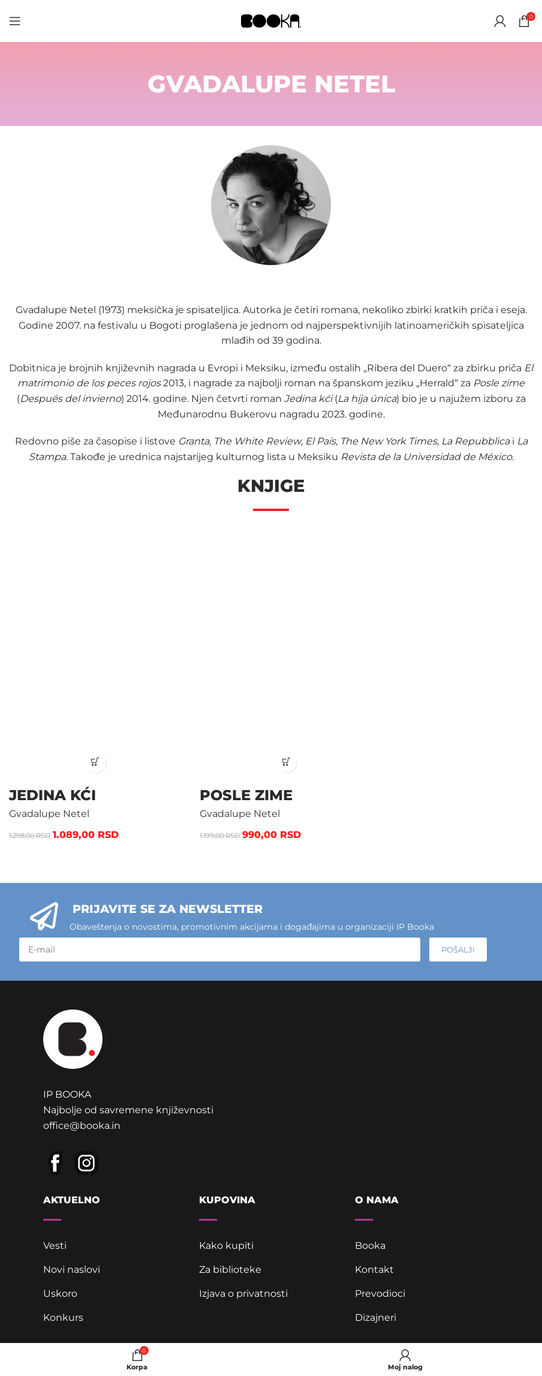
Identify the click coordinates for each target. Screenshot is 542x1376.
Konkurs (63, 1317)
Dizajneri (375, 1317)
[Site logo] (271, 20)
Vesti (55, 1245)
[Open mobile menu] (15, 21)
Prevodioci (380, 1293)
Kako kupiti (226, 1245)
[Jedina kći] (95, 655)
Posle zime (246, 795)
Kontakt (374, 1269)
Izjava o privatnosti (243, 1293)
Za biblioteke (230, 1269)
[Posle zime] (286, 655)
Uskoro (60, 1293)
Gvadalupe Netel (49, 813)
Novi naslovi (71, 1269)
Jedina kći (52, 795)
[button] (95, 762)
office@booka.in (82, 1125)
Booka (370, 1245)
